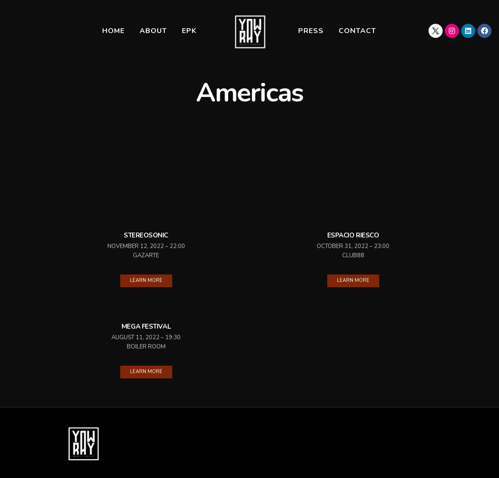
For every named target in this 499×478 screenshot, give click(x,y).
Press (311, 31)
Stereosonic (146, 235)
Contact (357, 31)
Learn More (146, 280)
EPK (189, 31)
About (153, 31)
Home (113, 31)
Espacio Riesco (353, 235)
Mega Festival (146, 326)
